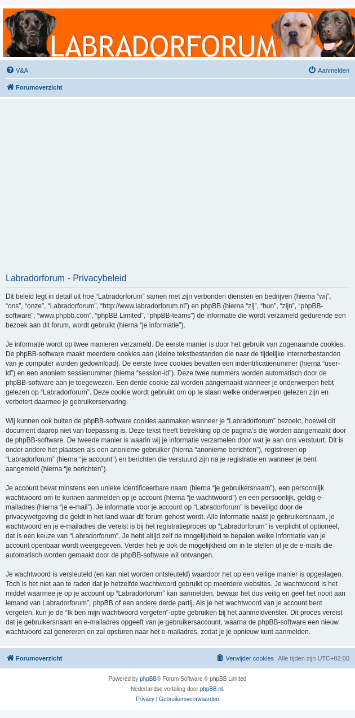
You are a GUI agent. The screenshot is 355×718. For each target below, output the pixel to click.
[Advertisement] (177, 190)
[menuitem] (17, 70)
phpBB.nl (211, 689)
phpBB (148, 679)
